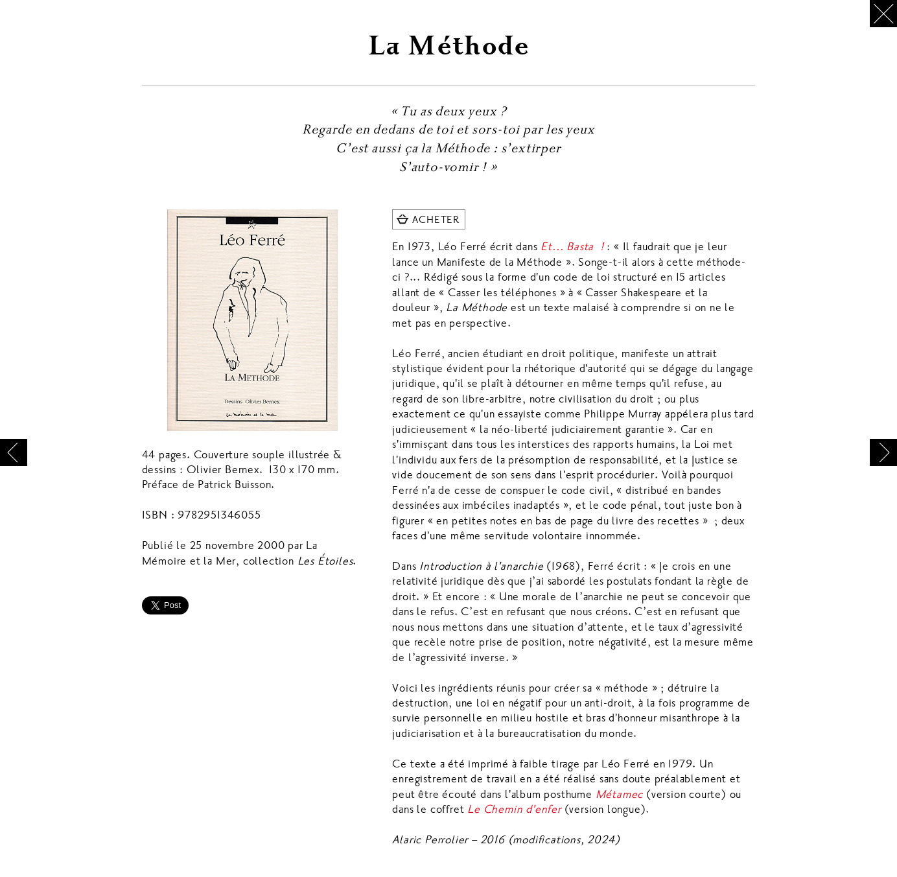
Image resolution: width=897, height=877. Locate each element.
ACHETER (436, 219)
